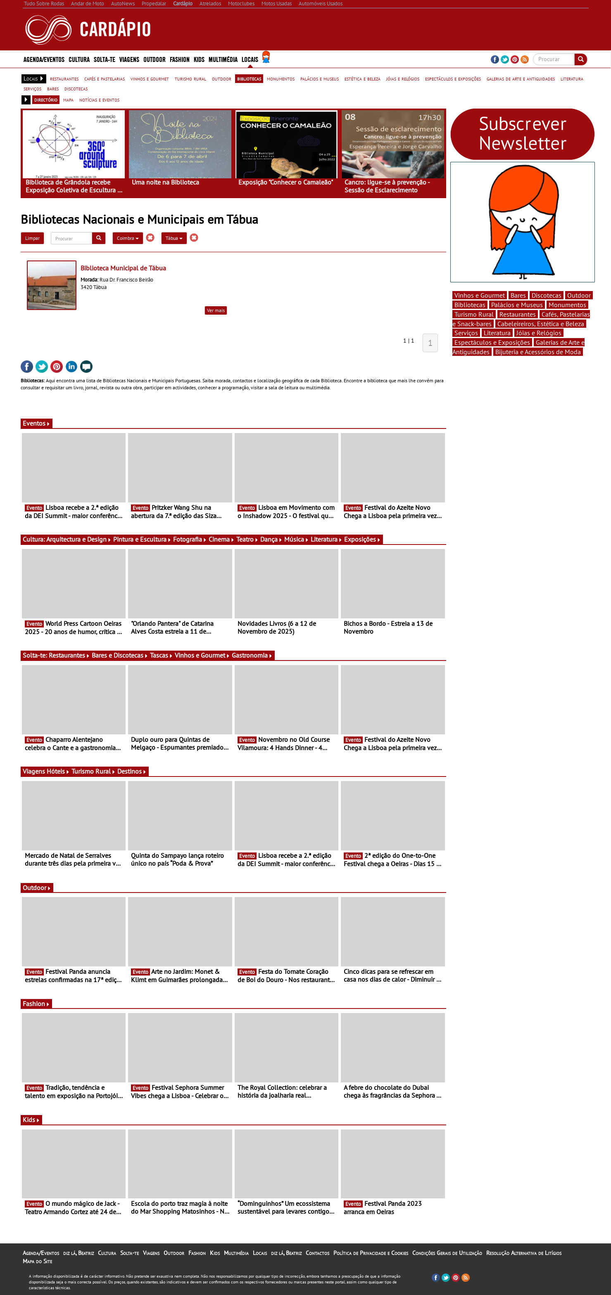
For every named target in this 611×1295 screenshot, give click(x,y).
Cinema (222, 539)
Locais (250, 59)
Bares (518, 295)
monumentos (281, 78)
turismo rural (190, 78)
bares (53, 88)
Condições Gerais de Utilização (447, 1253)
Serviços (466, 333)
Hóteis (58, 771)
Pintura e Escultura (142, 539)
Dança (271, 539)
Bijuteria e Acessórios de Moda (538, 352)
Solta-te (104, 59)
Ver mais (216, 310)
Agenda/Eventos (44, 59)
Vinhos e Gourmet (202, 655)
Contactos (317, 1253)
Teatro (247, 539)
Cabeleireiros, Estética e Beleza (540, 324)
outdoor (221, 78)
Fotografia (190, 539)
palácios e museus (319, 78)
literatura (572, 78)
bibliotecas (249, 78)
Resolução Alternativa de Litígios (523, 1253)
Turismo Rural (93, 771)
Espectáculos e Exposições (492, 342)
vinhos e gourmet (150, 78)
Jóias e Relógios (538, 333)
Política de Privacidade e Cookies (370, 1253)
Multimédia (223, 59)
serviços (32, 88)
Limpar (32, 238)
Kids (199, 59)
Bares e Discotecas (120, 655)
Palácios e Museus (517, 305)
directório (45, 99)
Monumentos (567, 305)
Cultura (79, 59)
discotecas (76, 88)
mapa (68, 99)
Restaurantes (69, 655)
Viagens (129, 59)
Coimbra (128, 238)
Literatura (326, 539)
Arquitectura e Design (79, 539)
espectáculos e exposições (453, 78)
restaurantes (64, 78)
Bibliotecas (469, 305)
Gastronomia (252, 655)
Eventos (36, 423)
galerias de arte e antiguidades (521, 78)
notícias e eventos (99, 99)
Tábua (174, 238)
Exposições (362, 539)
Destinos (132, 771)
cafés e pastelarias (104, 78)
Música (296, 539)
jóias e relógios (402, 78)
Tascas (161, 655)
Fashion (180, 59)
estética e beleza (362, 78)
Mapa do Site (37, 1261)
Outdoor (154, 59)
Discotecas (546, 295)
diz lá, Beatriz (78, 1253)
